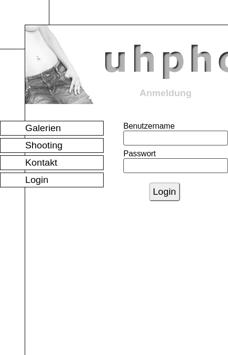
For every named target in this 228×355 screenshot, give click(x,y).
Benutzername (133, 126)
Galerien (43, 128)
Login (36, 180)
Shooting (44, 145)
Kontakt (41, 162)
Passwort (133, 153)
